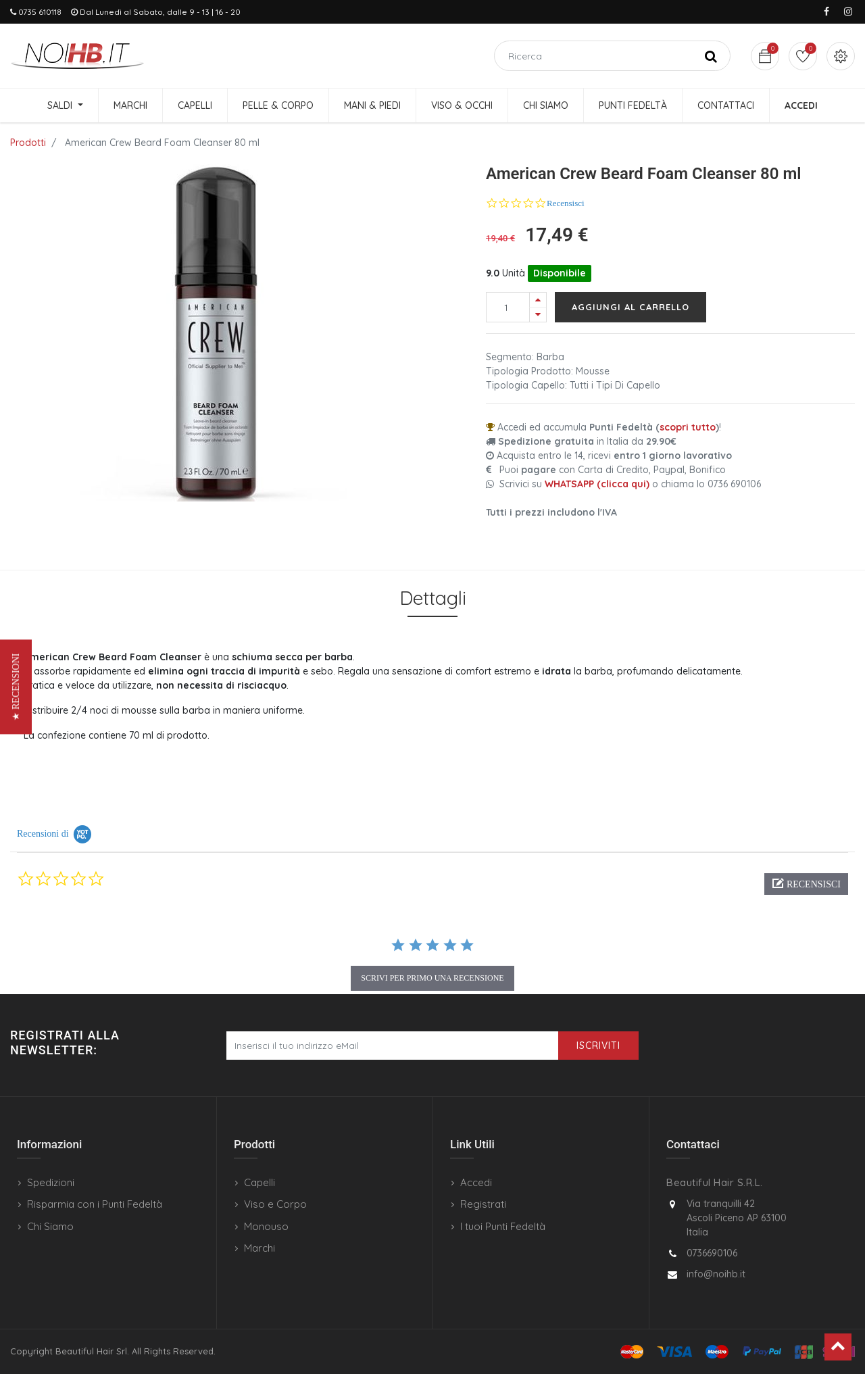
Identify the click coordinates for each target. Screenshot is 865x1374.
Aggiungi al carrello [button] (630, 306)
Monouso (266, 1226)
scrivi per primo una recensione (432, 978)
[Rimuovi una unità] (538, 315)
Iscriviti (598, 1045)
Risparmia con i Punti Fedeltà (94, 1204)
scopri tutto (688, 427)
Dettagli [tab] (432, 598)
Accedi (476, 1182)
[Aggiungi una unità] (538, 300)
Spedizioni (50, 1182)
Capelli (259, 1182)
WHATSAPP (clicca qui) (597, 484)
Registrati (483, 1204)
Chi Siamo (50, 1226)
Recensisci (566, 203)
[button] (806, 884)
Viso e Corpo (275, 1204)
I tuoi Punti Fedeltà (502, 1226)
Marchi (259, 1248)
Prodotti (28, 143)
